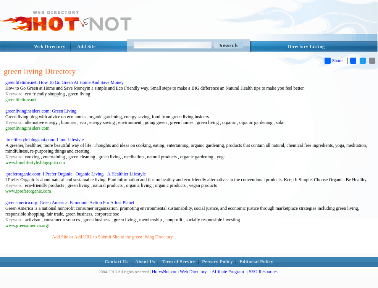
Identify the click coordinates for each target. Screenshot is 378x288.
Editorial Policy (256, 261)
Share (333, 61)
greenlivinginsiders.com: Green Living (40, 111)
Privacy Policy (217, 261)
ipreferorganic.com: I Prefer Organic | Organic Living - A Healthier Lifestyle (75, 174)
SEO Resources (263, 271)
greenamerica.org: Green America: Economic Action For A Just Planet (69, 202)
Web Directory (49, 46)
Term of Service (178, 261)
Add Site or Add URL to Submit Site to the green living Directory (112, 237)
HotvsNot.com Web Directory (179, 271)
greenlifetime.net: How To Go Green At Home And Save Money (64, 82)
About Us (145, 261)
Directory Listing (306, 46)
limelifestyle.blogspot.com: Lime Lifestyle (44, 139)
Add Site (86, 46)
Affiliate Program (228, 271)
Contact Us (116, 261)
